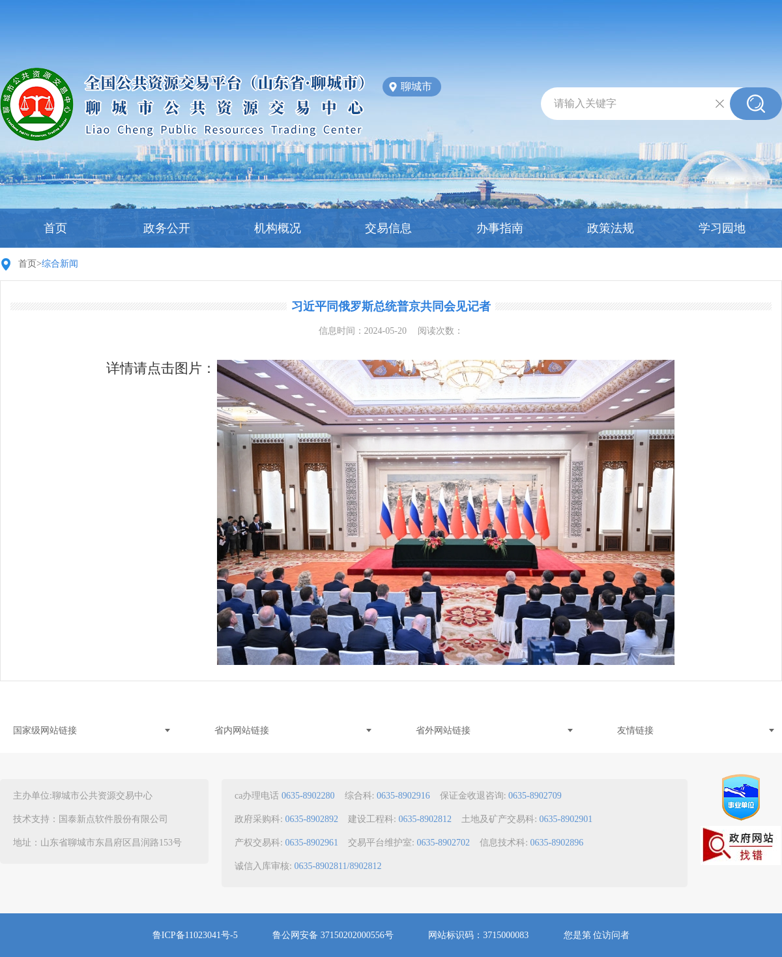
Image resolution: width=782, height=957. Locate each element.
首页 (55, 228)
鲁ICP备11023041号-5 (195, 935)
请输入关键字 (585, 103)
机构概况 (277, 228)
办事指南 (499, 228)
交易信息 (388, 228)
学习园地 (722, 228)
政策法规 (610, 228)
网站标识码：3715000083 (478, 935)
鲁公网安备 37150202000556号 (333, 935)
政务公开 (166, 228)
